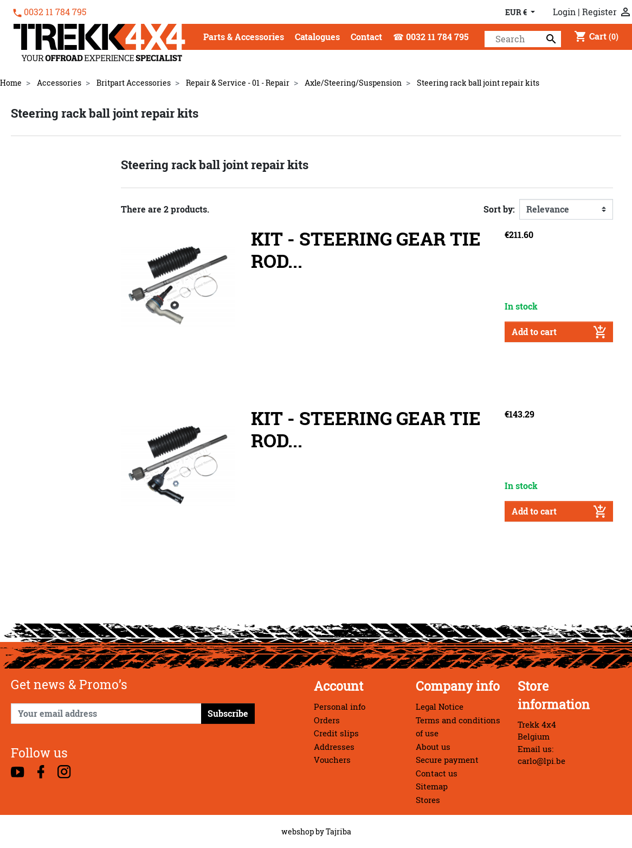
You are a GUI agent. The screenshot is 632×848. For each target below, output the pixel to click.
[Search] (523, 39)
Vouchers (332, 760)
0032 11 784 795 (55, 12)
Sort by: (499, 209)
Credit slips (336, 733)
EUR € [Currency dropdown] (516, 12)
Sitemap (432, 786)
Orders (327, 720)
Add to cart (559, 331)
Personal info (339, 706)
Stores (428, 800)
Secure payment (447, 760)
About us (433, 747)
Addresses (334, 747)
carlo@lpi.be (541, 761)
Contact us (436, 773)
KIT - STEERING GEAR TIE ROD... (366, 250)
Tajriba (338, 831)
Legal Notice (439, 706)
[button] (243, 38)
